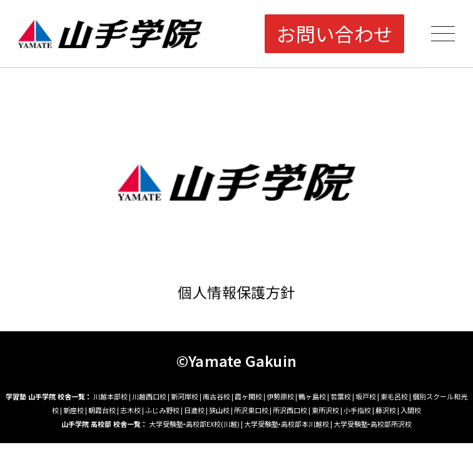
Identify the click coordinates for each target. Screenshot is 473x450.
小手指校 (357, 410)
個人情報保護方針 (236, 291)
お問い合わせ (335, 33)
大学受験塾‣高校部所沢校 (372, 424)
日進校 (194, 410)
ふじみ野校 (162, 410)
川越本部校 (110, 396)
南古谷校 (216, 396)
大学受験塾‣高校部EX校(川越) (194, 424)
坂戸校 (365, 396)
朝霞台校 (102, 410)
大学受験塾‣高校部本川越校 (286, 424)
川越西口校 (149, 396)
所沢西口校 (290, 410)
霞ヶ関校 (248, 396)
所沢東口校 (251, 410)
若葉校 (340, 396)
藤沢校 (385, 410)
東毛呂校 (394, 396)
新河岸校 (184, 396)
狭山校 (219, 410)
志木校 (130, 410)
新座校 (73, 410)
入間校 (410, 410)
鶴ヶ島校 (312, 396)
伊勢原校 (280, 396)
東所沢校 (325, 410)
